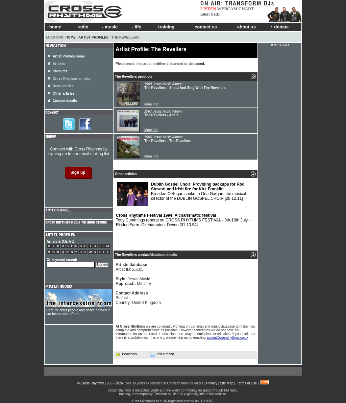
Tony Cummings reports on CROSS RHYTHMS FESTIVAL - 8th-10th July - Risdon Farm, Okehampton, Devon (183, 220)
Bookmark (126, 354)
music (109, 26)
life (136, 26)
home (53, 26)
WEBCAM (227, 8)
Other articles (63, 93)
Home (71, 37)
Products (60, 71)
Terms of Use (247, 383)
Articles (59, 64)
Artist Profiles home (69, 56)
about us (244, 26)
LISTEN (208, 8)
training (164, 26)
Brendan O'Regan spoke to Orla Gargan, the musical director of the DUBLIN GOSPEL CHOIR (181, 194)
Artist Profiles (93, 37)
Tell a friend (162, 354)
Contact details (65, 101)
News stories (63, 86)
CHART (246, 8)
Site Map (226, 383)
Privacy (211, 383)
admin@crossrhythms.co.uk (227, 337)
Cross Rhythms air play (72, 78)
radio (80, 26)
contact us (204, 26)
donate (280, 26)
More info (151, 104)
